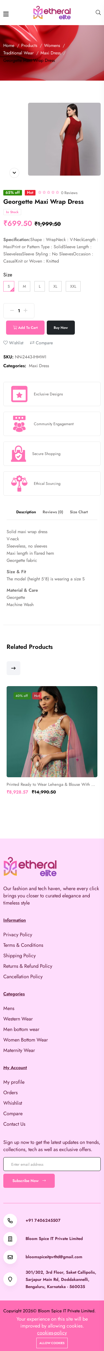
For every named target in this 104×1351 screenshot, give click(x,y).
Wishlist (13, 343)
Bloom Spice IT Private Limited (54, 1239)
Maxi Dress (39, 366)
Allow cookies (52, 1343)
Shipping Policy (19, 955)
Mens (8, 1008)
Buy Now (61, 327)
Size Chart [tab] (79, 512)
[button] (13, 668)
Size (7, 274)
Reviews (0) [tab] (53, 512)
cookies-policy (52, 1332)
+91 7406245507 (43, 1220)
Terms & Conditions (23, 945)
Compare (41, 343)
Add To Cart (25, 327)
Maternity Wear (19, 1050)
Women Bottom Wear (25, 1039)
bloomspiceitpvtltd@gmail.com (54, 1257)
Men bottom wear (21, 1029)
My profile (13, 1082)
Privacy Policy (17, 934)
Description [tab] (26, 512)
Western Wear (18, 1018)
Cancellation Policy (23, 976)
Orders (10, 1092)
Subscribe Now (29, 1180)
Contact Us (14, 1124)
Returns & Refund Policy (27, 966)
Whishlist (12, 1103)
